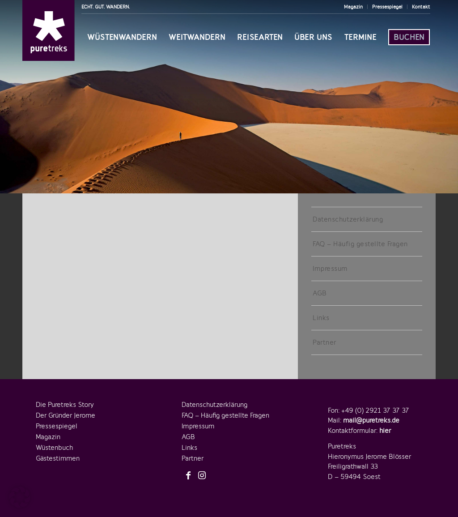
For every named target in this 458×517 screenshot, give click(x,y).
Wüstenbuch (54, 448)
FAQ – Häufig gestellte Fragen (360, 244)
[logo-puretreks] (48, 30)
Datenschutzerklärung (348, 219)
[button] (19, 497)
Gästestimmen (58, 458)
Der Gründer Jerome (65, 415)
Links (321, 318)
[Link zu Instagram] (201, 476)
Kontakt (421, 7)
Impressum (330, 269)
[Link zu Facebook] (188, 476)
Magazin (353, 7)
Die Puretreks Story (65, 405)
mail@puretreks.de (371, 420)
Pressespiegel (387, 7)
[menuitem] (353, 6)
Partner (324, 342)
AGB (320, 293)
